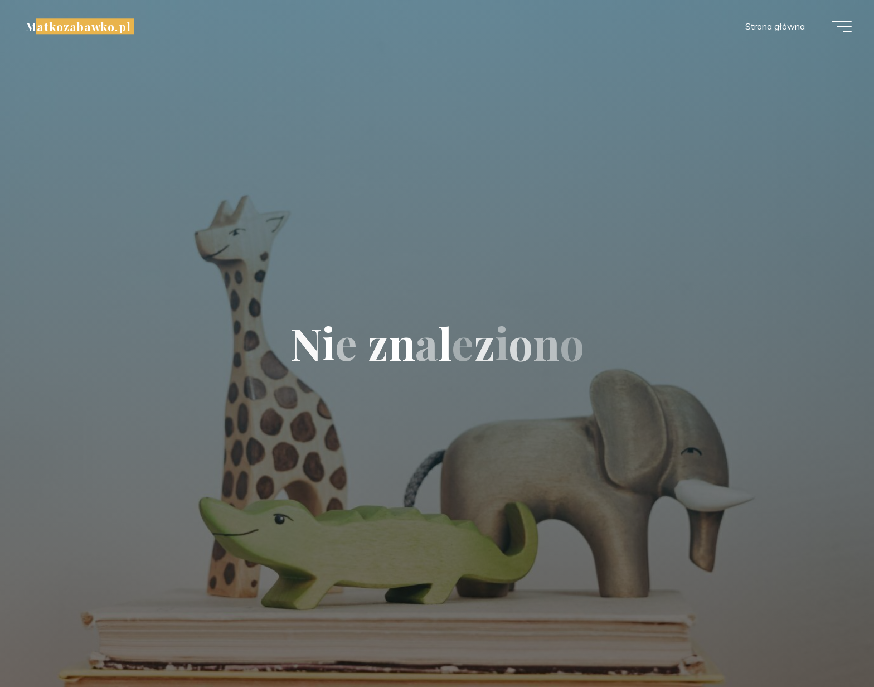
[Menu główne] (842, 26)
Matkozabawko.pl (78, 26)
